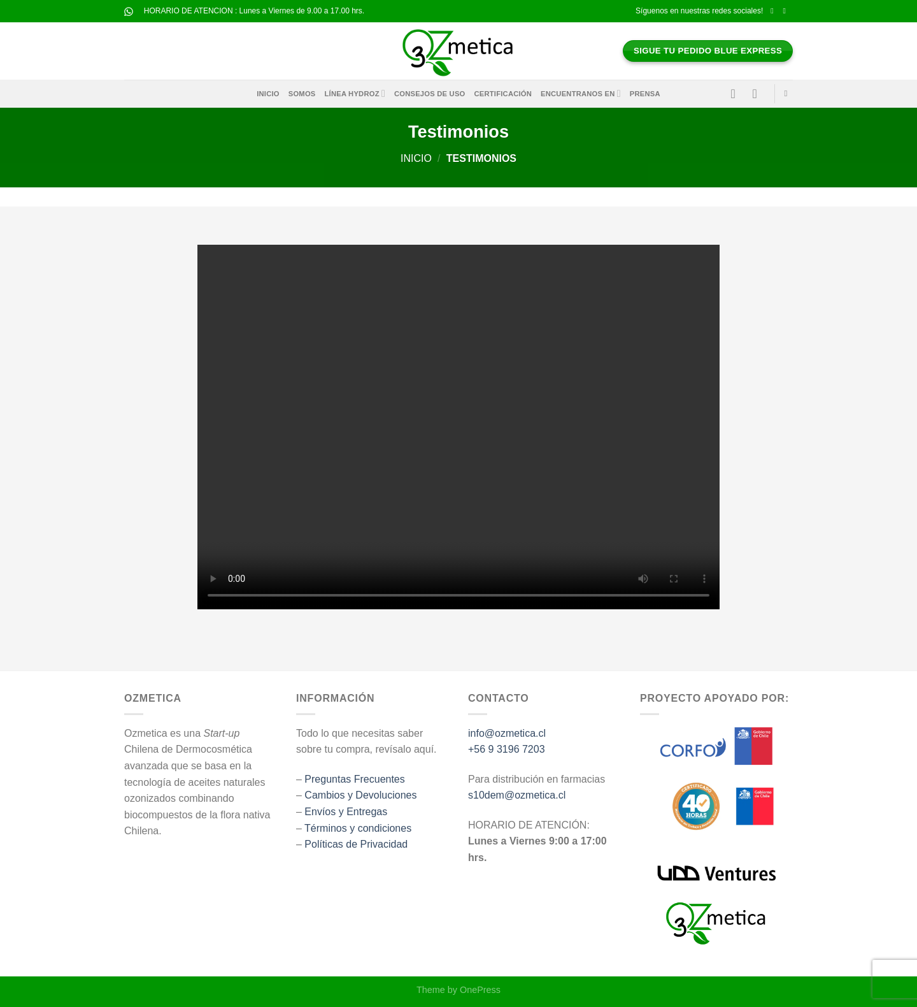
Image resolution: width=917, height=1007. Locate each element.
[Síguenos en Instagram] (786, 10)
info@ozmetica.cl (507, 733)
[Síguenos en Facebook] (774, 10)
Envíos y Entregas (345, 811)
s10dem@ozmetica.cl (516, 795)
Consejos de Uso (430, 94)
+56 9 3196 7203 (506, 749)
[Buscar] (789, 93)
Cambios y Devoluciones (360, 795)
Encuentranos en (581, 93)
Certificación (503, 94)
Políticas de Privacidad (356, 844)
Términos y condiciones (357, 828)
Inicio (268, 94)
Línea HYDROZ (355, 93)
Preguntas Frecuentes (354, 779)
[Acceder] (737, 94)
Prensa (645, 94)
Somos (302, 94)
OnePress (480, 990)
